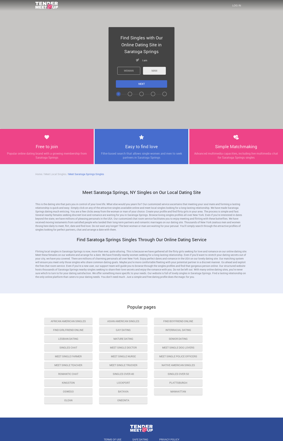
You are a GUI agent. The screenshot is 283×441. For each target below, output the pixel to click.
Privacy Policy (169, 422)
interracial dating (116, 330)
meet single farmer (66, 347)
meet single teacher (217, 347)
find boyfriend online (167, 321)
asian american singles (116, 321)
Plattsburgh (217, 365)
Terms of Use (112, 422)
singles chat (116, 338)
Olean (217, 374)
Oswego (66, 374)
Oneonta (66, 382)
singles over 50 (66, 365)
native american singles (116, 356)
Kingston (116, 365)
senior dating (66, 338)
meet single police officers (167, 347)
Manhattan (166, 374)
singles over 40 (217, 356)
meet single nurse (116, 347)
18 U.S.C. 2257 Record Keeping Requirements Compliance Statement (141, 430)
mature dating (217, 330)
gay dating (66, 330)
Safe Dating (140, 422)
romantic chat (167, 356)
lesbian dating (167, 330)
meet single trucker (66, 356)
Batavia (116, 374)
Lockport (166, 365)
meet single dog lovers (217, 338)
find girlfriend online (217, 321)
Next (141, 84)
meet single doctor (166, 338)
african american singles (66, 321)
